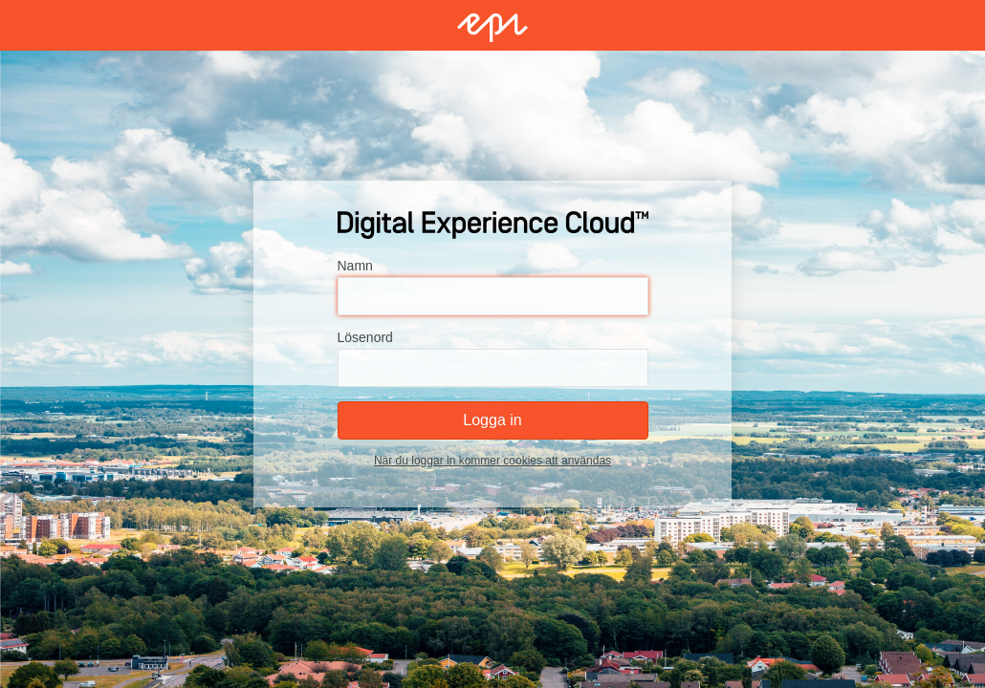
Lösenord (365, 337)
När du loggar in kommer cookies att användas (492, 460)
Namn (355, 265)
